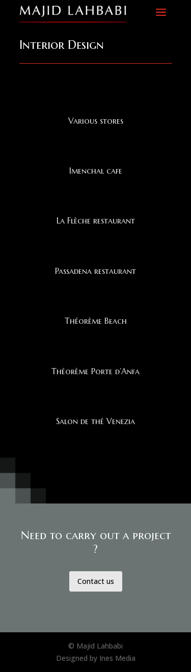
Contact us (95, 581)
